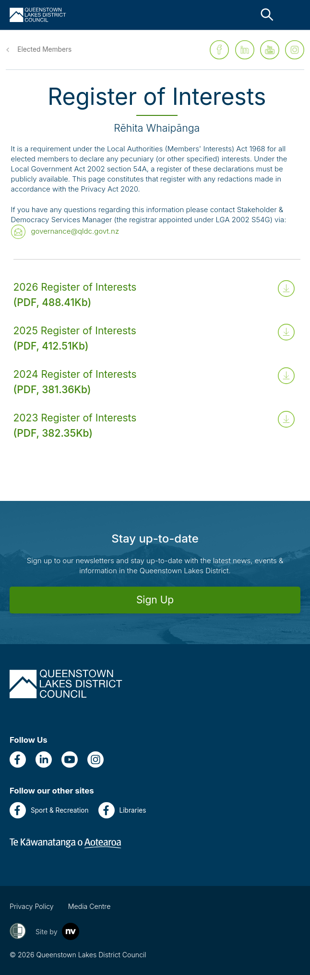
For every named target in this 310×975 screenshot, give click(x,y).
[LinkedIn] (44, 759)
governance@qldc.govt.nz (75, 231)
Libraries (122, 810)
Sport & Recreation (49, 810)
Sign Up (155, 600)
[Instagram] (95, 759)
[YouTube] (69, 759)
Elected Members (44, 49)
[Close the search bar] (267, 14)
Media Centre (89, 906)
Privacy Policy (32, 906)
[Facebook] (18, 759)
